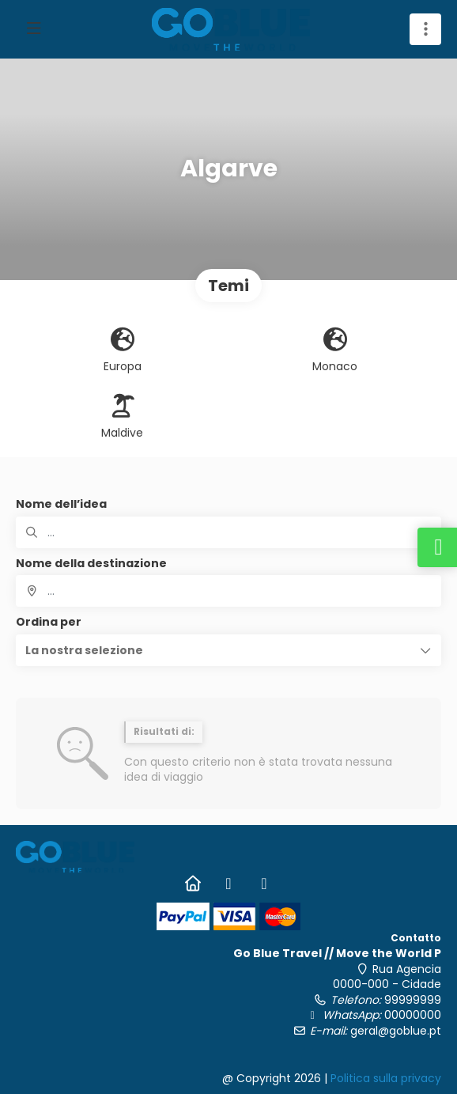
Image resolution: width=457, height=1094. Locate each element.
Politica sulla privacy (385, 1078)
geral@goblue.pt (395, 1031)
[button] (228, 650)
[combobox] (228, 591)
